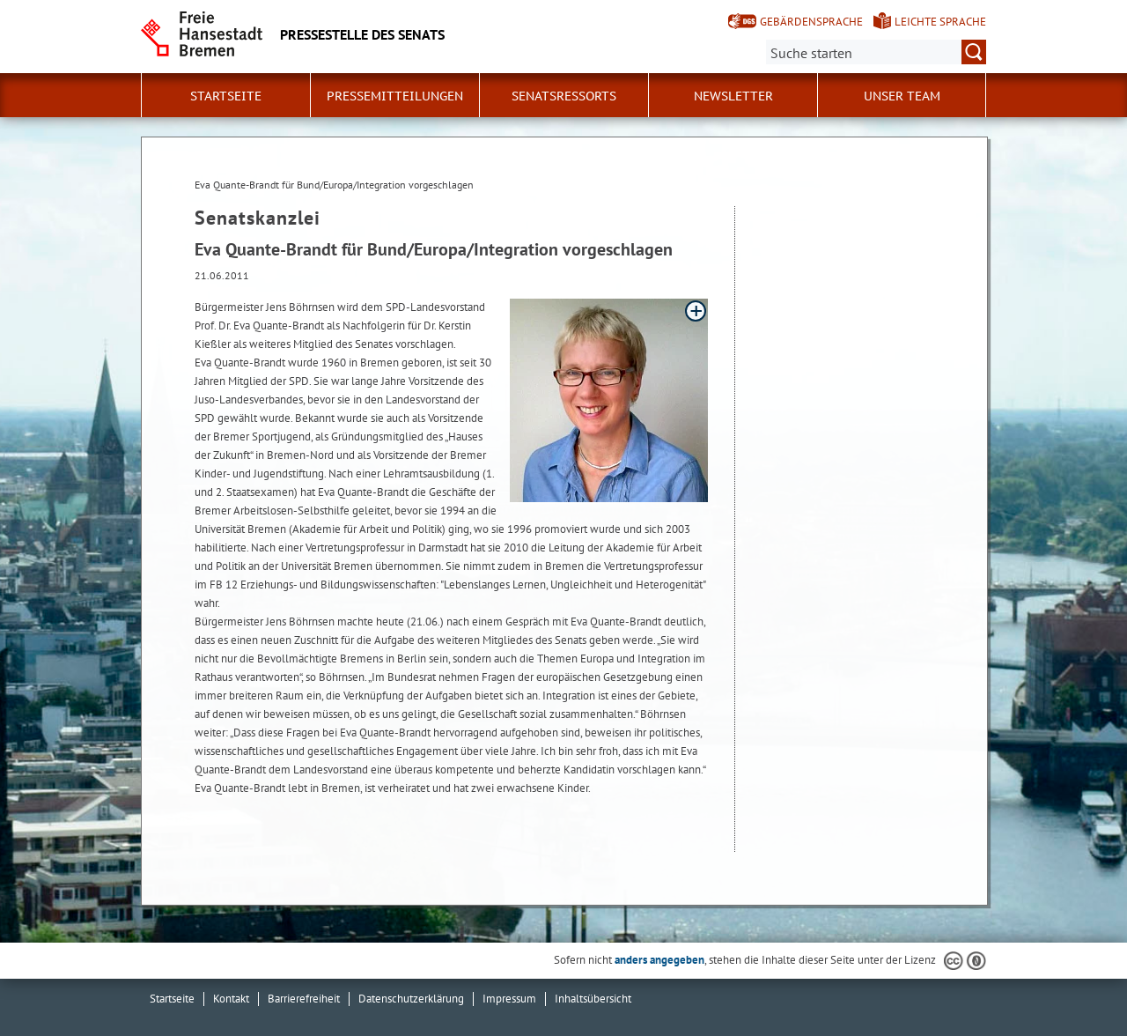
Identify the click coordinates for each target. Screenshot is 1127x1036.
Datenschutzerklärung (411, 998)
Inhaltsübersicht (593, 998)
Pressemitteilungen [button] (395, 96)
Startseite (225, 96)
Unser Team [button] (902, 96)
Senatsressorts (564, 96)
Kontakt (231, 998)
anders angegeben (659, 959)
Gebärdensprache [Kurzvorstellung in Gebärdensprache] (811, 21)
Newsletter (733, 96)
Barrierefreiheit (304, 998)
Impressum (509, 998)
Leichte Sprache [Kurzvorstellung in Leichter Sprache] (940, 21)
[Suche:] (876, 52)
